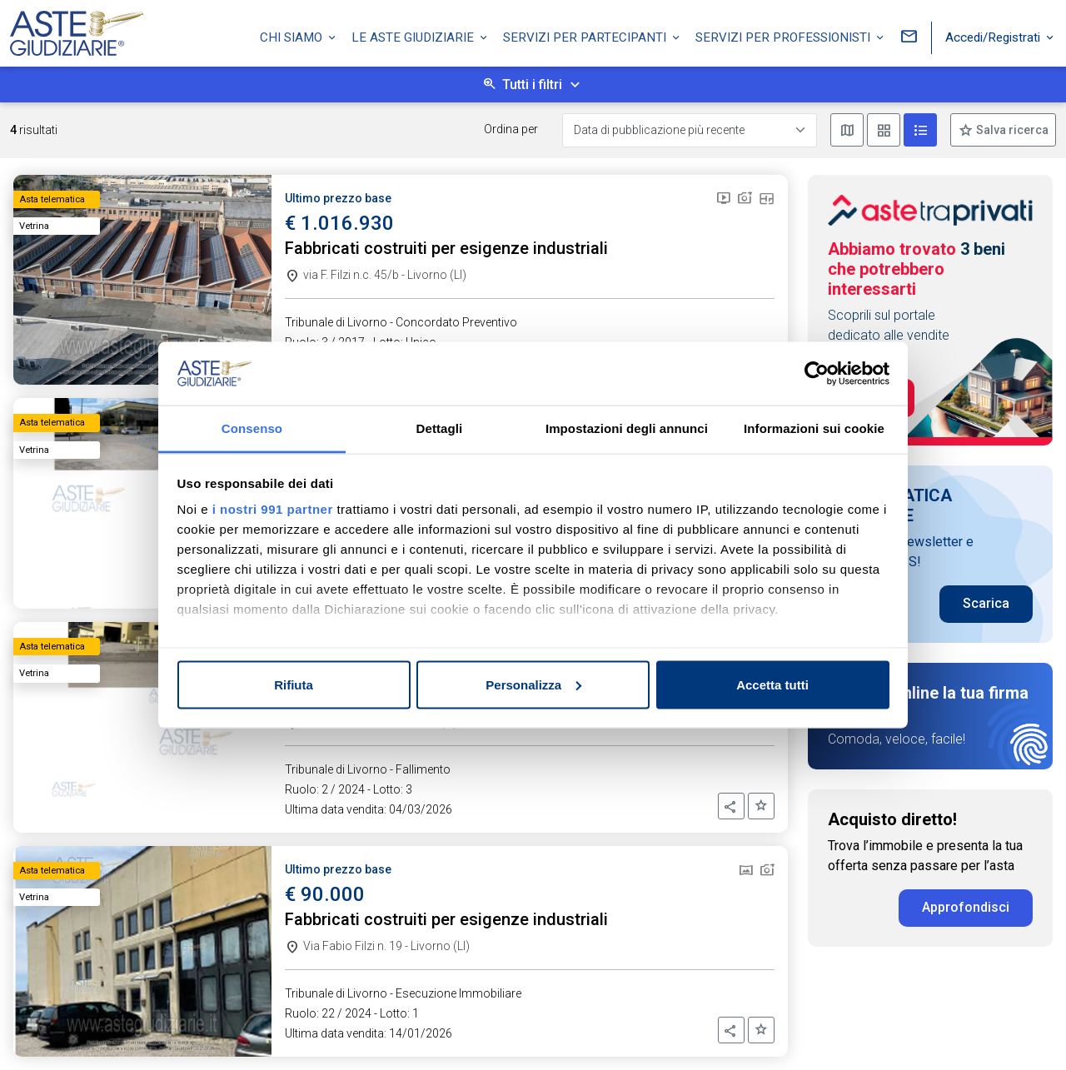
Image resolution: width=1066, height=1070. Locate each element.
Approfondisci (965, 907)
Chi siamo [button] (293, 35)
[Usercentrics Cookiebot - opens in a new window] (816, 373)
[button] (731, 806)
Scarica (986, 603)
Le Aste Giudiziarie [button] (414, 35)
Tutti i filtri (532, 84)
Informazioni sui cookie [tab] (814, 428)
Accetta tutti (772, 684)
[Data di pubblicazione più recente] (689, 130)
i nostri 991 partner (272, 509)
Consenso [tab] (252, 428)
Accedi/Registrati (994, 35)
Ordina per (511, 129)
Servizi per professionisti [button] (784, 35)
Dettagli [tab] (439, 428)
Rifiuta (293, 684)
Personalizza (533, 684)
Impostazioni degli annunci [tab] (626, 428)
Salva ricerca (1011, 130)
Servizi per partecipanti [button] (586, 35)
